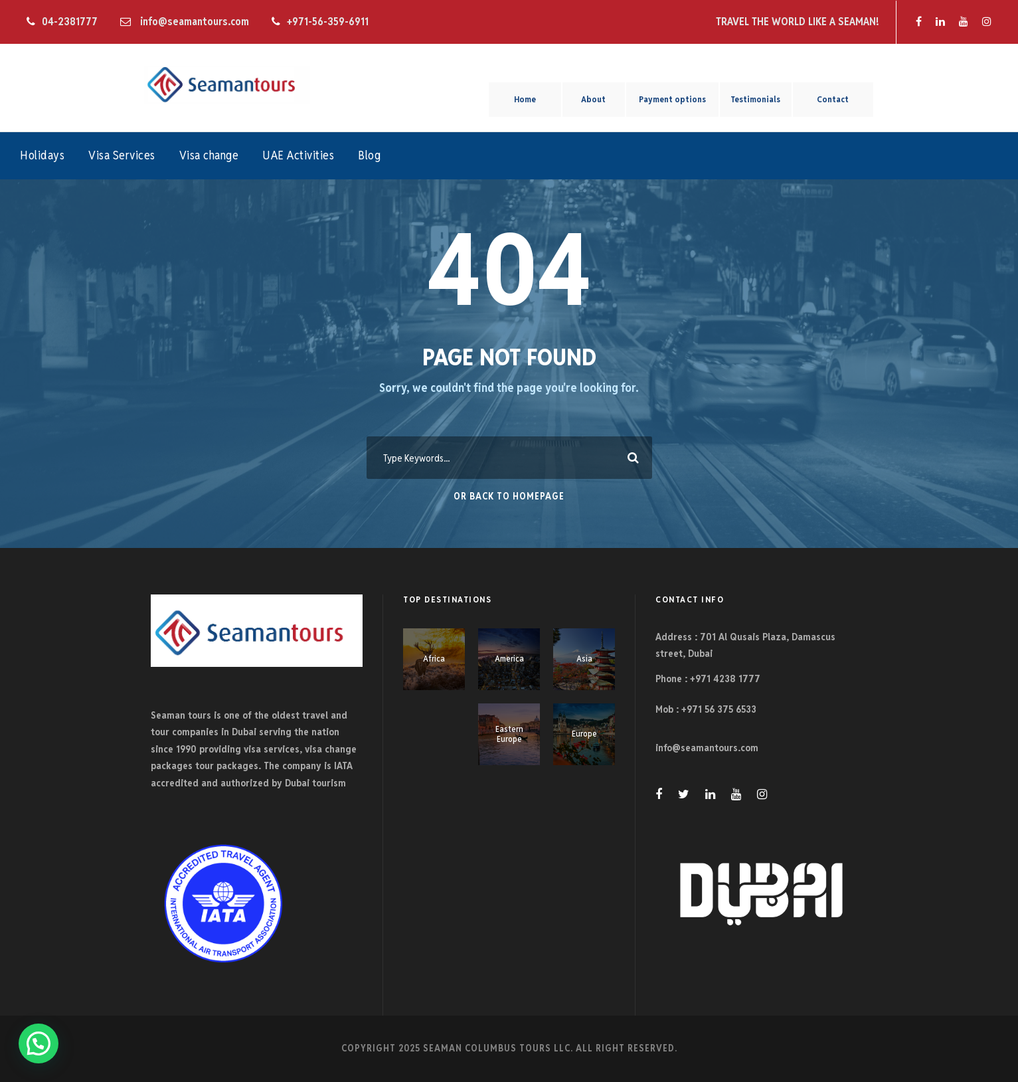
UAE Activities (298, 155)
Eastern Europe (509, 734)
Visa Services (121, 155)
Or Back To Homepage (509, 496)
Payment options (672, 99)
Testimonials (755, 99)
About (593, 99)
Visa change (209, 155)
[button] (38, 1043)
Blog (369, 155)
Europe (584, 733)
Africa (434, 658)
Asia (584, 658)
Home (525, 99)
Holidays (42, 155)
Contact (833, 99)
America (509, 658)
